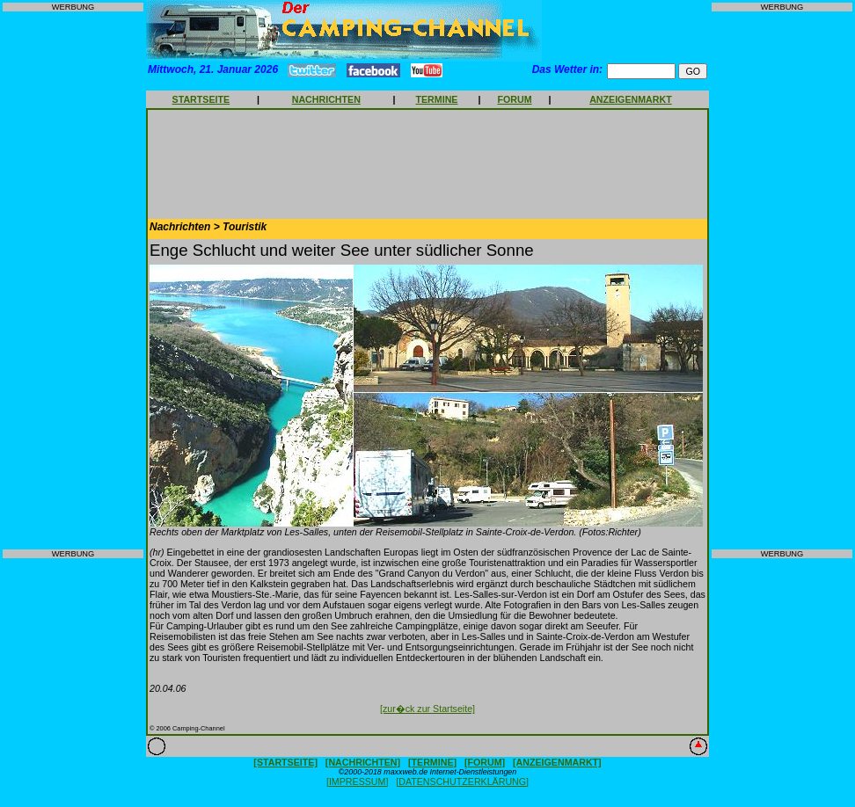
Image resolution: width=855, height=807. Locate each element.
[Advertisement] (73, 280)
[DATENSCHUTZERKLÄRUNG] (462, 781)
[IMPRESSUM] (357, 781)
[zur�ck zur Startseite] (427, 708)
